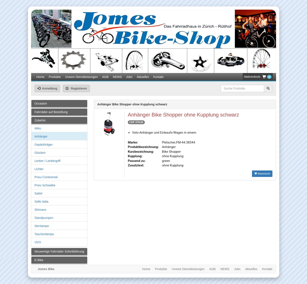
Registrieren (76, 88)
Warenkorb (262, 173)
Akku (38, 128)
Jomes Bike (46, 269)
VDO (38, 242)
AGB (105, 77)
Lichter (39, 169)
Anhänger (41, 136)
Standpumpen (44, 218)
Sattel (38, 193)
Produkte (55, 77)
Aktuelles (143, 77)
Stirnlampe (42, 226)
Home (40, 77)
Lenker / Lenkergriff (47, 161)
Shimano (40, 209)
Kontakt (158, 77)
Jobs (129, 77)
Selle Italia (42, 201)
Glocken (40, 152)
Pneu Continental (46, 177)
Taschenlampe (44, 234)
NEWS (117, 77)
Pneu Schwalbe (45, 185)
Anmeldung (47, 88)
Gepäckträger (44, 144)
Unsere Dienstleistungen (81, 77)
